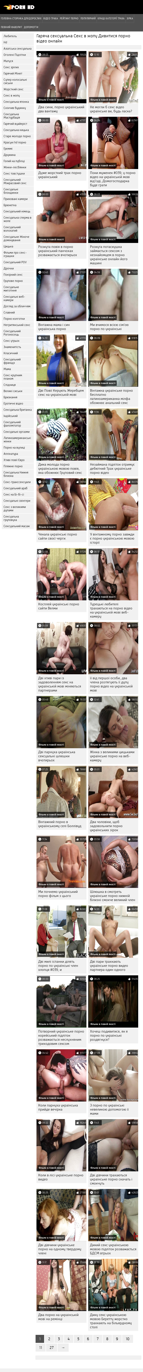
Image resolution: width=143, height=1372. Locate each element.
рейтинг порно (69, 18)
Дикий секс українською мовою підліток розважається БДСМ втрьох (113, 1249)
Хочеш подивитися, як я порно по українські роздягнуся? (109, 1035)
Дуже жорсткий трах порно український (59, 175)
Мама (7, 369)
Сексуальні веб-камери (14, 298)
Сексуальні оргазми (17, 431)
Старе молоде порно (17, 136)
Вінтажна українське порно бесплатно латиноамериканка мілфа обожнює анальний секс (111, 396)
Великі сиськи (13, 391)
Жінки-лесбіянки (15, 167)
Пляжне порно (13, 466)
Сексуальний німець (17, 211)
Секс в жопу (12, 95)
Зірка (130, 18)
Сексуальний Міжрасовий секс (15, 181)
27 (52, 1347)
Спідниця (10, 385)
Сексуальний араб (15, 488)
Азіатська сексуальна (17, 48)
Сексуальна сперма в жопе (17, 219)
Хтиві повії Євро (14, 460)
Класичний (11, 353)
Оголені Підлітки (15, 55)
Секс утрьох (11, 340)
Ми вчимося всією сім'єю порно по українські (109, 327)
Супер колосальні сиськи (15, 81)
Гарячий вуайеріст (15, 123)
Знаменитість (12, 347)
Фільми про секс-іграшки (15, 254)
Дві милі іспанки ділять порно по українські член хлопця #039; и (58, 966)
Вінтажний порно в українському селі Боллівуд (59, 824)
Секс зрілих (11, 67)
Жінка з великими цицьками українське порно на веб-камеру (112, 756)
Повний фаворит (11, 27)
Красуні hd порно (15, 142)
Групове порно (13, 281)
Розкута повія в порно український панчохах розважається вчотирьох (57, 251)
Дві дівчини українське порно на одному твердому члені (59, 1249)
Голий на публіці (14, 161)
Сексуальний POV (15, 262)
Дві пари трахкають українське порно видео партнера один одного (109, 966)
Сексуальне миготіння (11, 288)
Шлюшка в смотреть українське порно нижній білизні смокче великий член (112, 896)
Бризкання (10, 397)
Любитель (10, 36)
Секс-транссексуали (17, 482)
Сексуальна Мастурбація (12, 115)
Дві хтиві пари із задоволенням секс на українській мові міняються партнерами (59, 684)
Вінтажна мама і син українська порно (54, 327)
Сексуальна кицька (16, 130)
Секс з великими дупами (15, 508)
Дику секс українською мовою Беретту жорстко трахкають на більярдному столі (111, 1321)
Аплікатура (11, 453)
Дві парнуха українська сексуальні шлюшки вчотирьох (56, 756)
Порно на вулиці (14, 447)
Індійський (11, 416)
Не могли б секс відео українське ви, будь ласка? (111, 109)
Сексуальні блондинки (11, 191)
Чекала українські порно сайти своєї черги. (57, 536)
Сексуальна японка (16, 101)
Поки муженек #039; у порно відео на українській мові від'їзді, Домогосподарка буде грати (113, 179)
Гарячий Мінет (13, 73)
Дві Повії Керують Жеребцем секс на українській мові (61, 392)
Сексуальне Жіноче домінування (16, 238)
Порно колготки (14, 318)
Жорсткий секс (13, 89)
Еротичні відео (13, 403)
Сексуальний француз (12, 361)
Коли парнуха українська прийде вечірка (58, 1107)
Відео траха (50, 18)
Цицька (8, 246)
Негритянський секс (17, 325)
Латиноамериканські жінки (17, 439)
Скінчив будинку (15, 108)
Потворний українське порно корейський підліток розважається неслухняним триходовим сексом (61, 1037)
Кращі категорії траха (111, 18)
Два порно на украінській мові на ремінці (58, 1317)
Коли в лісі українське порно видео (60, 1177)
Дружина (9, 155)
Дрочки (9, 268)
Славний (9, 312)
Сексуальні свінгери (17, 500)
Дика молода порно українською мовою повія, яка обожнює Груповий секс (60, 468)
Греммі (8, 148)
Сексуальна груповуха (11, 518)
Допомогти (31, 27)
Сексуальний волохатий (12, 229)
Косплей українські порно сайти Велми (58, 606)
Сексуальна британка (18, 409)
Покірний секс (13, 274)
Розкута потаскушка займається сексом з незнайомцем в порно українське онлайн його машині (109, 255)
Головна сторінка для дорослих (21, 18)
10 (127, 1339)
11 (40, 1347)
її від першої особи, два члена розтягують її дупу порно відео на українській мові (111, 684)
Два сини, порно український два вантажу (61, 109)
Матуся (8, 61)
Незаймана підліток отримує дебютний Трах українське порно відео (112, 468)
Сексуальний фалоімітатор (12, 423)
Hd (5, 42)
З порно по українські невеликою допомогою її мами (109, 1109)
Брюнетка (10, 205)
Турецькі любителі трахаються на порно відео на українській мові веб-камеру (111, 610)
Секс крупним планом (13, 377)
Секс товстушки (14, 173)
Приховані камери (16, 199)
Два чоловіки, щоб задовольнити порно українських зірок (106, 826)
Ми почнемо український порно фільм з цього (58, 894)
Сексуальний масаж (17, 526)
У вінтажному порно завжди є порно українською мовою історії (112, 538)
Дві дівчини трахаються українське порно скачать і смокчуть (111, 1179)
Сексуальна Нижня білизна (16, 474)
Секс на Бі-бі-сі (14, 494)
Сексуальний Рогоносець (12, 332)
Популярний (88, 18)
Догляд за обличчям (17, 306)
